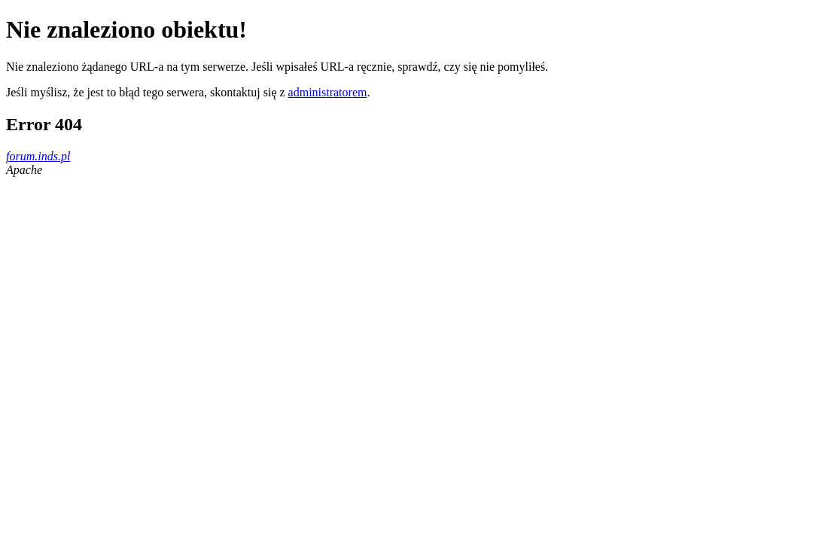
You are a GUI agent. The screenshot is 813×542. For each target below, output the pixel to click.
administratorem (327, 92)
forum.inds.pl (38, 156)
